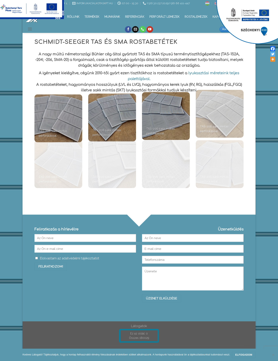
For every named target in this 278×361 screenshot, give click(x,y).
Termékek (91, 16)
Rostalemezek (196, 16)
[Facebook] (272, 48)
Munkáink (112, 16)
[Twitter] (272, 54)
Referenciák (134, 16)
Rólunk (73, 16)
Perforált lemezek (164, 16)
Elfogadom (243, 354)
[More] (272, 59)
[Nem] (273, 356)
